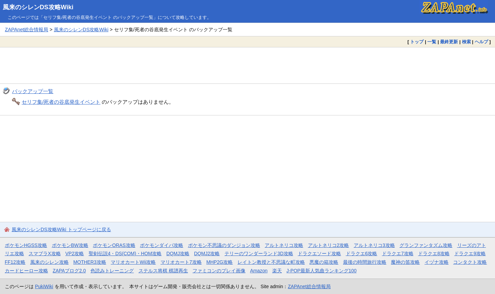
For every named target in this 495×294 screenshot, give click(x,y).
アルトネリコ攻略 (284, 245)
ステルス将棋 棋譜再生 (163, 270)
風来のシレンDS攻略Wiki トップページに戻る (61, 229)
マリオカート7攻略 (181, 262)
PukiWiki (44, 286)
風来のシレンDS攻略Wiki (38, 7)
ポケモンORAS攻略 (114, 245)
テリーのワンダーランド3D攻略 (258, 253)
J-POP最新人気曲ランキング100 (321, 270)
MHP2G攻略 (219, 262)
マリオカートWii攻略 (133, 262)
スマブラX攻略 (44, 253)
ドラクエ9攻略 (470, 253)
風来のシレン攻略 (49, 262)
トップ (417, 41)
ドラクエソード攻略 (319, 253)
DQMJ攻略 (177, 253)
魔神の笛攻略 (405, 262)
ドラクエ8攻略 (434, 253)
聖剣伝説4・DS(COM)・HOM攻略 (125, 253)
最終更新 (449, 41)
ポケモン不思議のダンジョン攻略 (224, 245)
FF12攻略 (15, 262)
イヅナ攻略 (437, 262)
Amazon (259, 270)
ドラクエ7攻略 (398, 253)
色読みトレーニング (112, 270)
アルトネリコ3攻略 (374, 245)
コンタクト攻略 (470, 262)
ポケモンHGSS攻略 (26, 245)
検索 (466, 41)
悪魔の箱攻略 (323, 262)
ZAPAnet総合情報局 (26, 29)
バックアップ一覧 (32, 91)
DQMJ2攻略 (207, 253)
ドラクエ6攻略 (361, 253)
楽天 (277, 270)
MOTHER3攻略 (89, 262)
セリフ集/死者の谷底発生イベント (61, 102)
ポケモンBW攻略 (70, 245)
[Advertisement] (247, 65)
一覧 (431, 41)
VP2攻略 (74, 253)
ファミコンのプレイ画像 (218, 270)
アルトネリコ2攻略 (328, 245)
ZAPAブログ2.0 (69, 270)
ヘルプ (481, 41)
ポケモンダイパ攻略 (161, 245)
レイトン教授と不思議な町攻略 (271, 262)
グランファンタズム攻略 (425, 245)
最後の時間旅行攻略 (364, 262)
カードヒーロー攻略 (26, 270)
